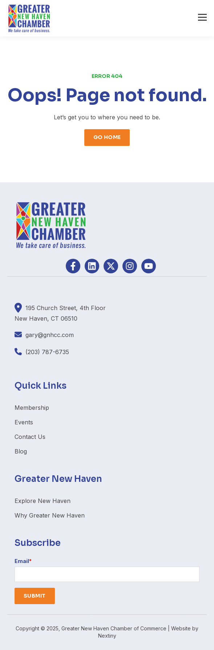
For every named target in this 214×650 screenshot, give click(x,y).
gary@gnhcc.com (49, 334)
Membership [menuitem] (32, 407)
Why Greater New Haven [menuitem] (50, 515)
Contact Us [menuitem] (30, 436)
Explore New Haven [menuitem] (42, 500)
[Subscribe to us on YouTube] (148, 266)
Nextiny (107, 636)
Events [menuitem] (24, 422)
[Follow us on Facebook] (73, 266)
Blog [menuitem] (21, 451)
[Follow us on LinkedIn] (92, 266)
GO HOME (107, 137)
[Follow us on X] (111, 266)
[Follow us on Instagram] (129, 266)
